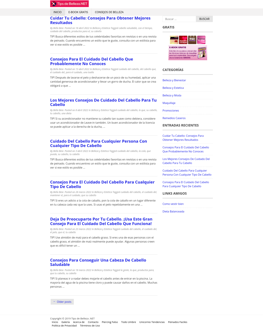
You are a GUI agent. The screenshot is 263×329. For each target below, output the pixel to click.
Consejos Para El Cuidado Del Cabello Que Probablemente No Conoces (91, 61)
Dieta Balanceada (173, 211)
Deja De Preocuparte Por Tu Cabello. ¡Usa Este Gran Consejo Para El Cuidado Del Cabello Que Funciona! (101, 221)
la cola (142, 151)
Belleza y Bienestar (174, 80)
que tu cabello (57, 273)
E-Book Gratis (78, 12)
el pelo (53, 232)
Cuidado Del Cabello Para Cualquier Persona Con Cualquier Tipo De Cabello (98, 143)
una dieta (66, 113)
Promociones (171, 110)
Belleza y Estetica (101, 28)
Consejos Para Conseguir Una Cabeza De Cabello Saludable (98, 262)
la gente (125, 270)
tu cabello (55, 113)
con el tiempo (145, 28)
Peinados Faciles (177, 322)
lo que (142, 110)
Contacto (93, 322)
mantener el (56, 195)
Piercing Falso (110, 322)
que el (61, 232)
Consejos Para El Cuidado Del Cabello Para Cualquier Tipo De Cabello (102, 184)
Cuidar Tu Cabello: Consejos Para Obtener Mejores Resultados (100, 20)
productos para (146, 270)
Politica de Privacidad (64, 325)
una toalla (88, 72)
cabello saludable (128, 28)
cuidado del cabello (60, 31)
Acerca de (79, 322)
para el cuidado (74, 72)
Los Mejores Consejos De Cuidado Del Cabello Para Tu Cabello (103, 102)
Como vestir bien (173, 204)
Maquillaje (169, 103)
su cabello (96, 31)
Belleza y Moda (172, 95)
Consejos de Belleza (109, 12)
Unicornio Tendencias (152, 322)
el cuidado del (57, 72)
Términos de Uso (90, 325)
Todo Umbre (128, 322)
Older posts (64, 302)
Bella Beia (58, 28)
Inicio (58, 12)
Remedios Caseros (174, 118)
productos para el (80, 31)
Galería (65, 322)
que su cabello (88, 195)
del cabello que (148, 69)
